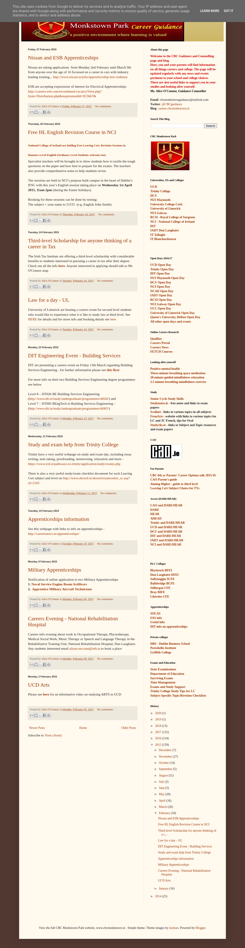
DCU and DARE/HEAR (166, 531)
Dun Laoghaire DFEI (164, 574)
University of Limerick (165, 208)
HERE (32, 319)
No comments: (103, 106)
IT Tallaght (157, 234)
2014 (158, 896)
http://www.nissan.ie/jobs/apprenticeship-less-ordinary (90, 77)
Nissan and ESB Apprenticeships (63, 58)
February (165, 813)
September (166, 769)
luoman (174, 928)
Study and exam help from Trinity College (73, 444)
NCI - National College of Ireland (172, 221)
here (61, 266)
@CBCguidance (172, 104)
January (164, 888)
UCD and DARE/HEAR (166, 527)
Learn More (209, 11)
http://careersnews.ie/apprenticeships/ (53, 534)
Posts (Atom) (53, 735)
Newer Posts (37, 728)
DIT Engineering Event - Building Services (74, 355)
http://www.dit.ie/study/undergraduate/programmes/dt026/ (69, 398)
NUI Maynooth (160, 200)
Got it (228, 11)
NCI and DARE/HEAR (165, 544)
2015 (158, 744)
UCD (153, 186)
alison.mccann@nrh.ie (84, 648)
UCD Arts (39, 685)
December (165, 750)
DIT (153, 226)
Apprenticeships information (58, 519)
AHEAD (156, 518)
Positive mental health (165, 368)
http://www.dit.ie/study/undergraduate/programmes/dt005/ (69, 408)
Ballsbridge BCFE (162, 583)
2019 (158, 719)
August (164, 775)
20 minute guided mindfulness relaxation (177, 377)
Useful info (157, 622)
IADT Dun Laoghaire (164, 230)
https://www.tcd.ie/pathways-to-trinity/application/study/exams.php (74, 464)
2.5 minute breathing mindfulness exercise (178, 382)
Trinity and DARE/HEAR (167, 522)
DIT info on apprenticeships (168, 626)
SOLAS (155, 613)
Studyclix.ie (158, 425)
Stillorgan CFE (160, 588)
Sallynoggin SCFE (162, 579)
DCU (153, 195)
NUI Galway (158, 213)
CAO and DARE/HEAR (166, 505)
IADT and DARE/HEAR (166, 540)
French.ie (156, 416)
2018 (158, 726)
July (162, 781)
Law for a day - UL (48, 300)
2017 (158, 732)
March (163, 807)
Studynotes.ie (159, 403)
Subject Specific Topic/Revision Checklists (178, 695)
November (166, 756)
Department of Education (167, 673)
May (162, 794)
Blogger (200, 928)
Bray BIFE (157, 592)
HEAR (154, 514)
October (164, 762)
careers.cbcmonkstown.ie (174, 108)
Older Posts (128, 728)
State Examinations (163, 669)
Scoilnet (155, 412)
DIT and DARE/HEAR (165, 536)
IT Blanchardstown (163, 239)
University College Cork (166, 204)
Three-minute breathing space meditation (177, 373)
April (162, 800)
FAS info (156, 618)
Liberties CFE (159, 596)
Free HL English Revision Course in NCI (72, 132)
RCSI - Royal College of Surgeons (172, 217)
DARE (154, 509)
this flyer (113, 370)
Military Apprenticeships (54, 570)
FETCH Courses (161, 351)
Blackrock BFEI (161, 570)
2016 (158, 738)
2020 (158, 713)
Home (83, 728)
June (162, 788)
